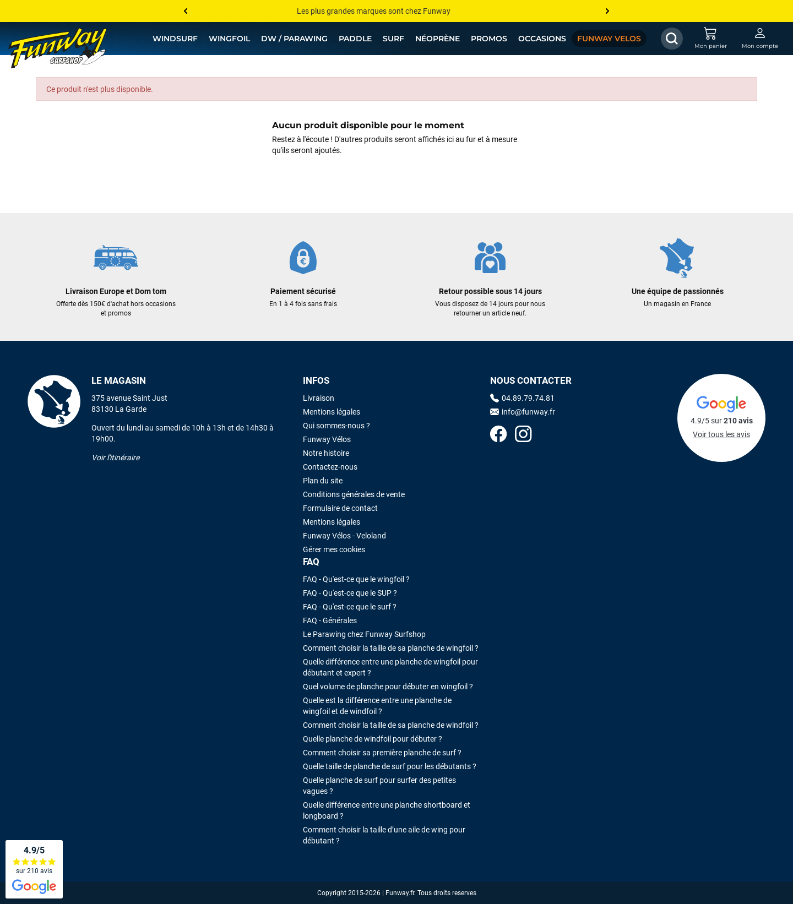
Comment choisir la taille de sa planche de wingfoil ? (391, 648)
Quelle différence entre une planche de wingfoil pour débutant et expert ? (390, 667)
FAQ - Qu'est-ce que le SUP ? (350, 593)
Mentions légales (331, 411)
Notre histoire (326, 453)
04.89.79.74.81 (522, 398)
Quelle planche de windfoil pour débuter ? (372, 738)
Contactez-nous (330, 466)
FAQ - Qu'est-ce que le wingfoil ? (356, 579)
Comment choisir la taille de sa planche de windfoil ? (391, 725)
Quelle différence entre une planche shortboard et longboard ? (386, 810)
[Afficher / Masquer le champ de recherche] (672, 38)
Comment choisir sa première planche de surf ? (382, 752)
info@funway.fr (522, 411)
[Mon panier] (710, 38)
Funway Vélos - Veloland (344, 535)
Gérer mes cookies (334, 549)
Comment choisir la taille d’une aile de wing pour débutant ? (384, 835)
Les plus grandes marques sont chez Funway (373, 11)
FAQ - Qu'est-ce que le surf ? (350, 606)
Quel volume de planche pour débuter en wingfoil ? (388, 686)
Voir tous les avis (721, 434)
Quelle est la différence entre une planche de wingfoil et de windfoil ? (377, 706)
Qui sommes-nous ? (336, 425)
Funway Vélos (327, 439)
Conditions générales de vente (354, 494)
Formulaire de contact (340, 508)
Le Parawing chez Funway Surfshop (364, 634)
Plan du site (323, 480)
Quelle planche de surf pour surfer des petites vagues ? (379, 786)
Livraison (318, 398)
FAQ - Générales (330, 620)
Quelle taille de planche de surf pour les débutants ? (389, 766)
